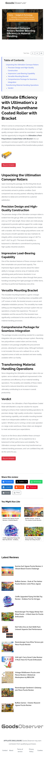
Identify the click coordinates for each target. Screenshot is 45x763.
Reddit (19, 487)
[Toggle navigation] (37, 3)
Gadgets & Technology (24, 15)
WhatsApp (36, 482)
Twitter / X (22, 482)
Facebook (8, 482)
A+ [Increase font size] (41, 53)
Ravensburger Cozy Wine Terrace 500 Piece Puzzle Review (29, 643)
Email (6, 493)
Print (17, 493)
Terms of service (20, 750)
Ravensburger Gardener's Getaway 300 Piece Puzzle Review (28, 689)
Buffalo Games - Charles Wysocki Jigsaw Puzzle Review (27, 704)
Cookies (40, 750)
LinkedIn (7, 487)
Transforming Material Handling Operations (22, 85)
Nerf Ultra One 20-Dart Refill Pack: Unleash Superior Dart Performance (28, 628)
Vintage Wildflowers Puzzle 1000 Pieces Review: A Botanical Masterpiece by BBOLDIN (27, 675)
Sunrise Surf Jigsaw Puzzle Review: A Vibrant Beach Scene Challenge (29, 567)
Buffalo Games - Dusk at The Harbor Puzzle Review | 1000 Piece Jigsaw (28, 582)
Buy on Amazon (8, 165)
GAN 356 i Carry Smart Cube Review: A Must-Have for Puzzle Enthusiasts (28, 658)
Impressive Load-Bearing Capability (21, 73)
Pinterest (31, 487)
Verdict (10, 88)
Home (10, 15)
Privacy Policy (31, 750)
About (11, 750)
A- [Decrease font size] (32, 53)
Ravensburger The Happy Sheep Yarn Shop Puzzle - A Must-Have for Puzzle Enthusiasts (29, 614)
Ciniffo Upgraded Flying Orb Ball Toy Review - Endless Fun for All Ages (28, 598)
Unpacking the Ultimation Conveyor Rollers (22, 65)
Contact (5, 750)
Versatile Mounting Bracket (18, 76)
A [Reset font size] (37, 53)
